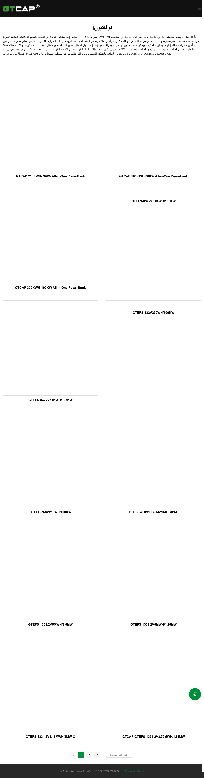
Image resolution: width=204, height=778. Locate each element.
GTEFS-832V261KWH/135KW (153, 201)
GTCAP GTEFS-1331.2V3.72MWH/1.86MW (153, 736)
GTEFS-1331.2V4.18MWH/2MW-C (50, 736)
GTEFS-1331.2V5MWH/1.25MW (153, 624)
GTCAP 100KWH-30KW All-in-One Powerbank (153, 176)
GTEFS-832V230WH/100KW (153, 312)
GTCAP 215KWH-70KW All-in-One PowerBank (50, 176)
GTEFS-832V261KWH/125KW (50, 400)
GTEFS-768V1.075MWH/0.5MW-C (153, 512)
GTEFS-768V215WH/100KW (50, 512)
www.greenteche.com (107, 770)
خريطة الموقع (134, 770)
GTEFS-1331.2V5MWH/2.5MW (50, 624)
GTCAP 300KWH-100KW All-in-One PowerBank (50, 287)
